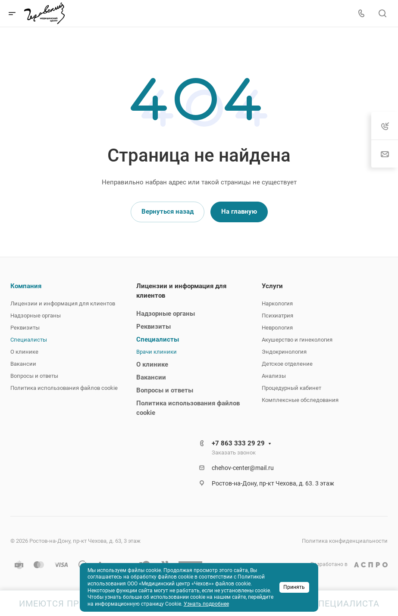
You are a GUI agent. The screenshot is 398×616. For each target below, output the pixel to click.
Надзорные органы (35, 315)
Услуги (272, 286)
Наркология (277, 303)
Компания (25, 286)
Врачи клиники (156, 351)
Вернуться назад (167, 211)
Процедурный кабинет (291, 388)
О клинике (24, 351)
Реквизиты (25, 327)
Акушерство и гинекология (297, 339)
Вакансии (23, 364)
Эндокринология (284, 351)
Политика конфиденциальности (345, 541)
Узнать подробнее (206, 604)
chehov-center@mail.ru (243, 467)
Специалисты (28, 339)
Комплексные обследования (300, 400)
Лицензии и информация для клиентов (62, 303)
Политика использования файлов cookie (64, 388)
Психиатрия (277, 315)
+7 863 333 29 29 (238, 443)
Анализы (274, 376)
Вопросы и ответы (34, 376)
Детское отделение (287, 364)
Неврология (277, 327)
